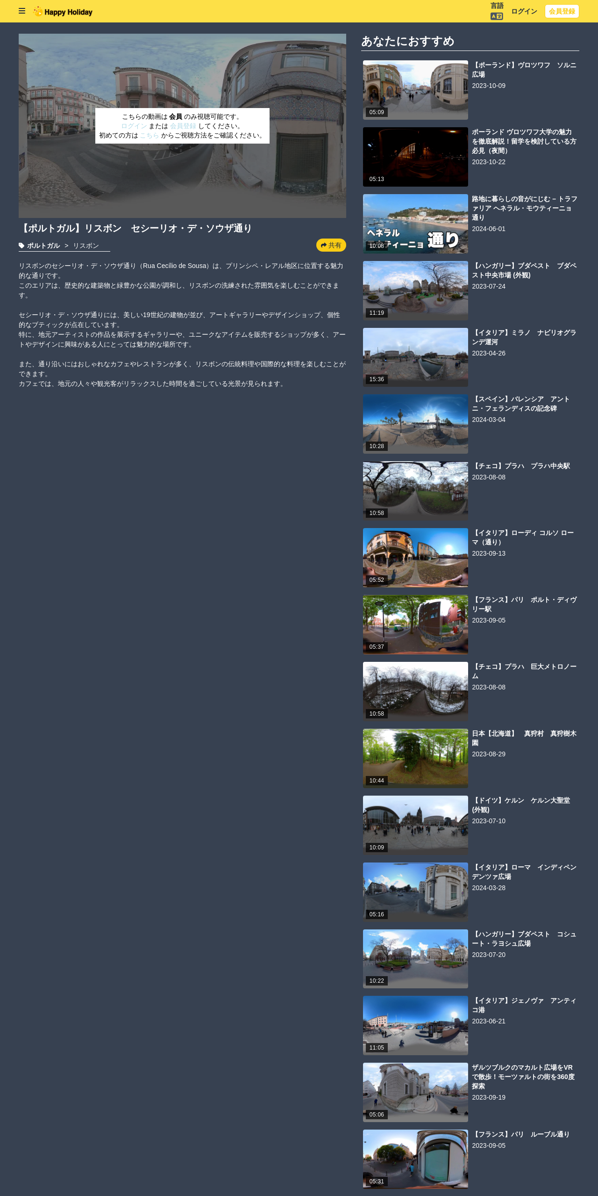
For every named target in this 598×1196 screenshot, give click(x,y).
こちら (150, 135)
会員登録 (562, 11)
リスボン (86, 245)
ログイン (524, 11)
